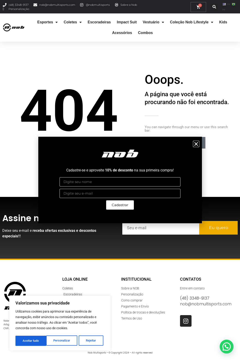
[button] (196, 143)
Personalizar (31, 341)
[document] (120, 180)
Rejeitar (60, 341)
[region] (60, 324)
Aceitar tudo (89, 341)
